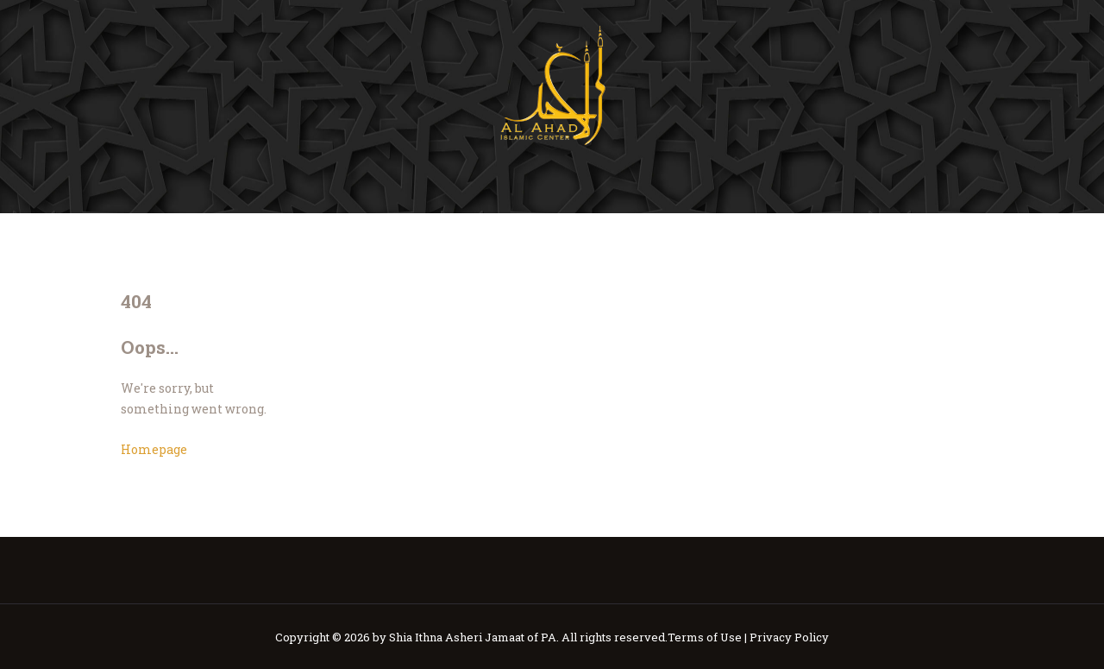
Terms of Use (705, 637)
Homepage (154, 449)
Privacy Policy (789, 637)
